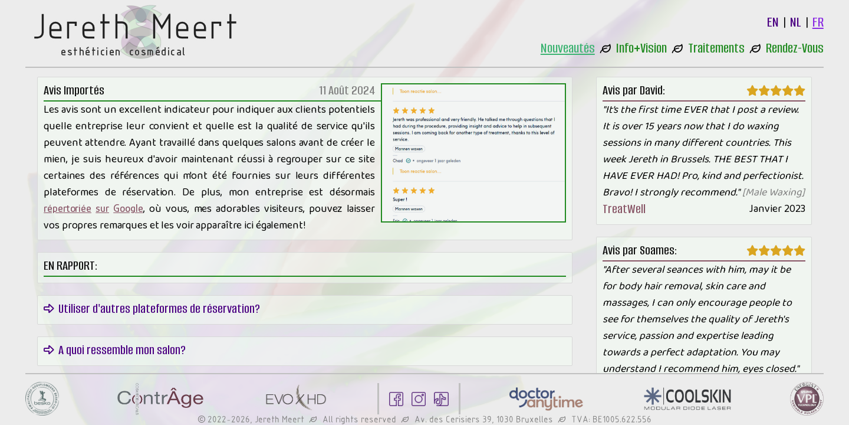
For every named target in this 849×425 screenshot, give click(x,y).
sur (102, 208)
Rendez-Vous (795, 48)
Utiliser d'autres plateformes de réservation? (152, 308)
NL (795, 22)
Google (128, 208)
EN (773, 22)
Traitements (716, 48)
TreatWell (624, 208)
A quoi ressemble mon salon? (115, 349)
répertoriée (67, 208)
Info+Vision (641, 48)
